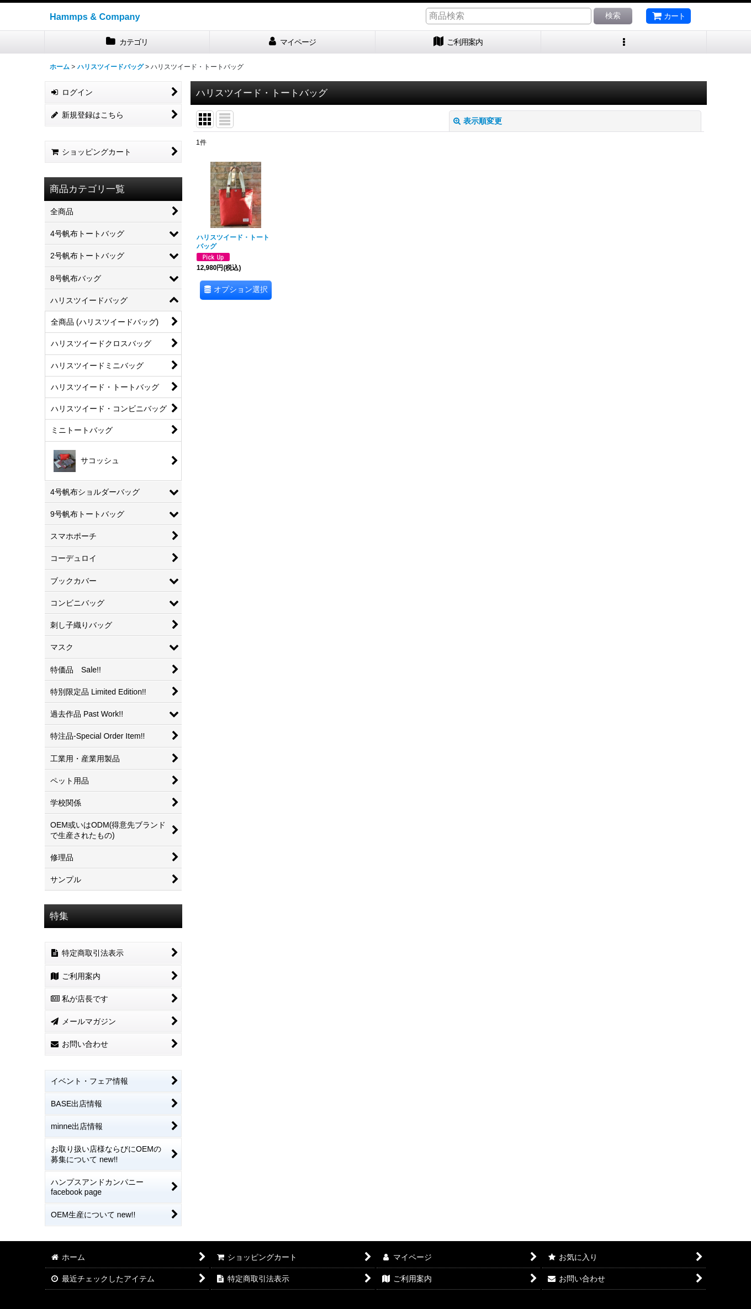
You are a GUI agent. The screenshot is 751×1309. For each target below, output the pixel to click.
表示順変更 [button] (477, 120)
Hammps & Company (95, 17)
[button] (624, 42)
